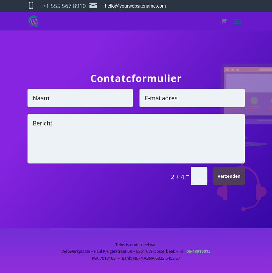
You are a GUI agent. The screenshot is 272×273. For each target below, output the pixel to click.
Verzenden (229, 176)
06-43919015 (198, 251)
